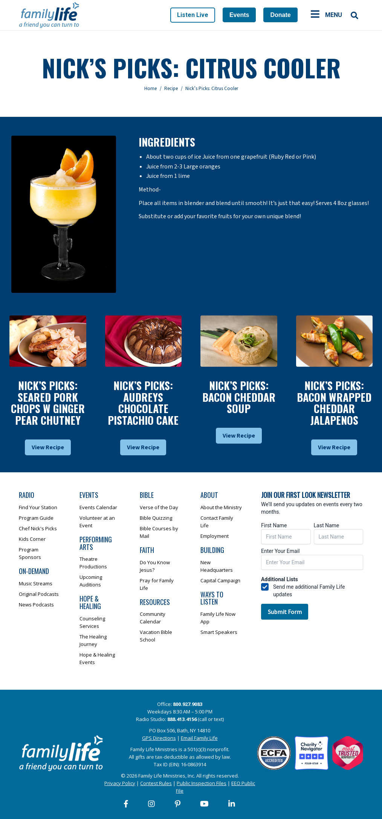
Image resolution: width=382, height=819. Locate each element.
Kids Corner (32, 539)
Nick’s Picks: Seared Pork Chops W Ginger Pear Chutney (48, 403)
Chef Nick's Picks (38, 528)
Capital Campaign (220, 580)
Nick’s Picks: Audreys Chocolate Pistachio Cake (143, 403)
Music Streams (35, 583)
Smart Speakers (218, 632)
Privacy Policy (119, 783)
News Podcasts (36, 604)
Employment (214, 536)
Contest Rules (156, 783)
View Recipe (48, 447)
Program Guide (36, 517)
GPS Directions (159, 738)
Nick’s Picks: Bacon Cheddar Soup (238, 397)
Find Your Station (38, 507)
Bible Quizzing (156, 517)
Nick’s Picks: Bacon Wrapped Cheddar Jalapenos (334, 403)
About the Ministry (221, 507)
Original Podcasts (39, 594)
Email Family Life (199, 738)
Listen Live (192, 14)
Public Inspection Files (201, 783)
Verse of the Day (159, 507)
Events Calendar (98, 507)
